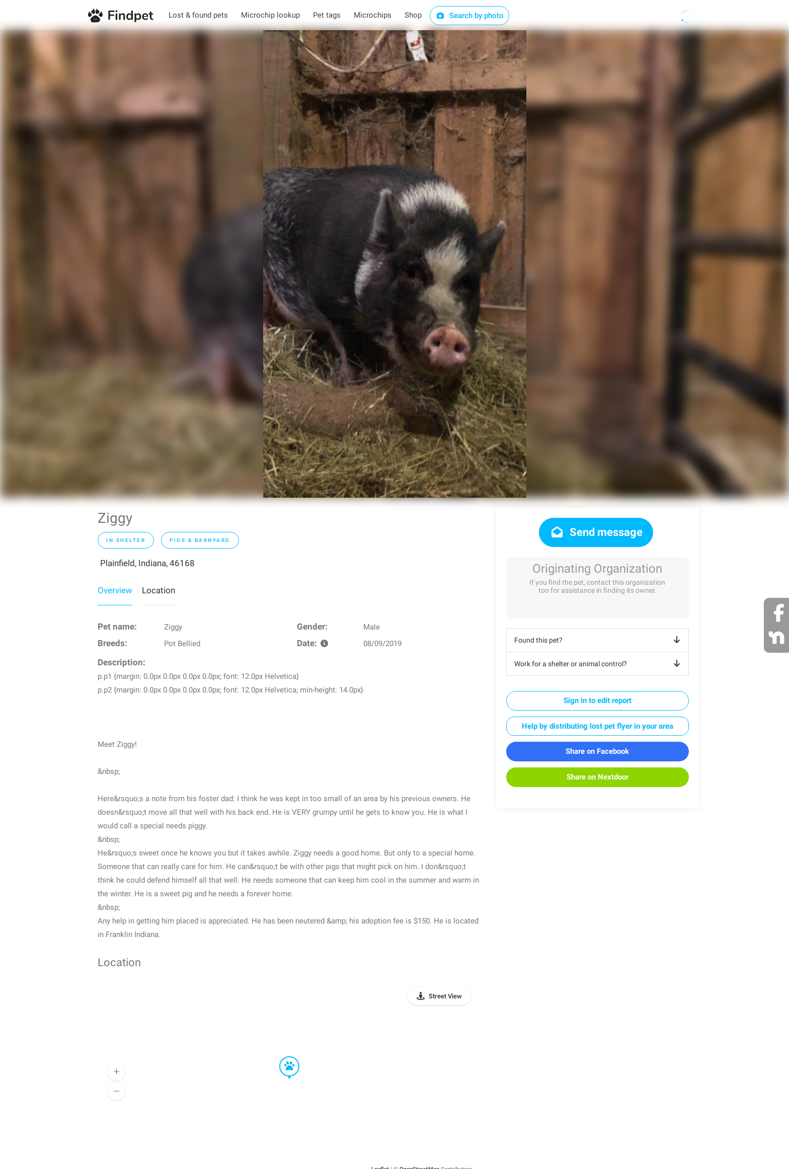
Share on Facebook (597, 751)
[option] (394, 264)
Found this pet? (599, 640)
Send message (596, 532)
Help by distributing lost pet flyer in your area (597, 726)
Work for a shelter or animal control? (599, 663)
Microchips (372, 15)
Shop (413, 15)
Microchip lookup (270, 15)
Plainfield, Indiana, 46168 (147, 563)
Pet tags (327, 15)
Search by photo (469, 15)
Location (158, 590)
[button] (282, 1057)
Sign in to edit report (598, 700)
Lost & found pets (198, 15)
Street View (445, 996)
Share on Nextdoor (597, 777)
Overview (115, 590)
